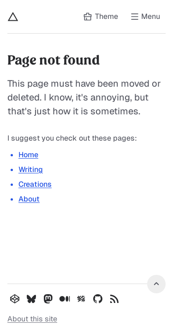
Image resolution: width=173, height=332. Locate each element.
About (29, 199)
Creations (35, 184)
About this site (32, 319)
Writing (30, 169)
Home (28, 155)
